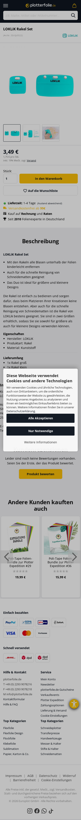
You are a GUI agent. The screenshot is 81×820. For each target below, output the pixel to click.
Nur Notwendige (40, 431)
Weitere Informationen (40, 442)
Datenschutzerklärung (20, 411)
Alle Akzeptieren (40, 418)
